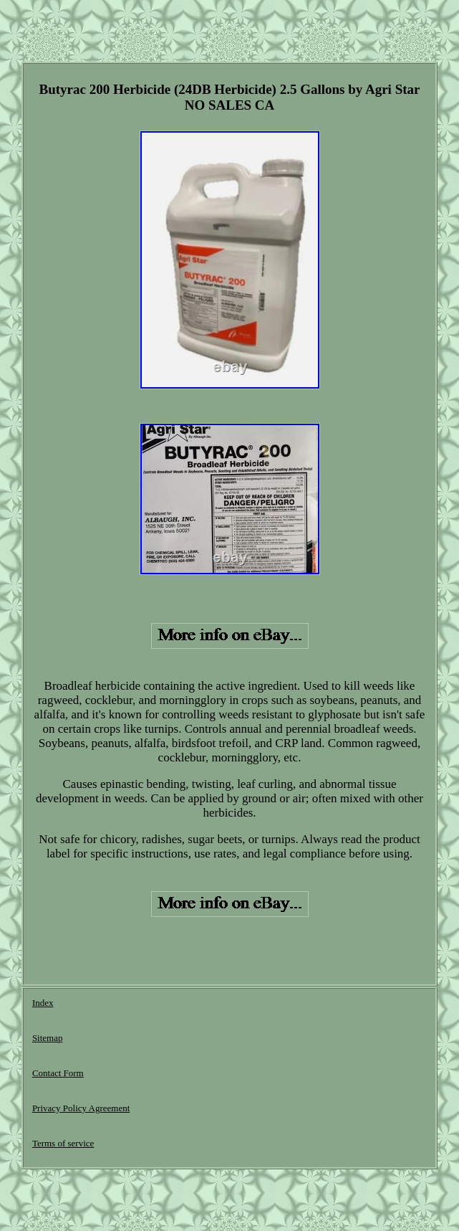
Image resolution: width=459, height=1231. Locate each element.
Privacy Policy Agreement (81, 1108)
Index (43, 1002)
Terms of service (63, 1143)
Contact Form (58, 1073)
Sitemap (47, 1037)
